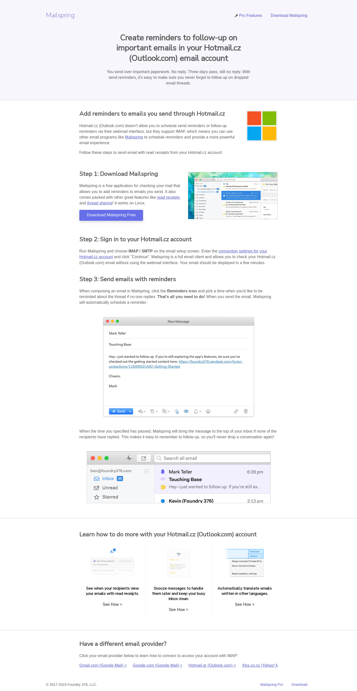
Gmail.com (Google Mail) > (103, 665)
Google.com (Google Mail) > (157, 665)
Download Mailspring (288, 15)
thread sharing (99, 203)
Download (299, 685)
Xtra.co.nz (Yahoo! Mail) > (265, 665)
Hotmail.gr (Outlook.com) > (212, 665)
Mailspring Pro (271, 685)
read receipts (168, 197)
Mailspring (60, 15)
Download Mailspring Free (111, 215)
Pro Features (248, 15)
